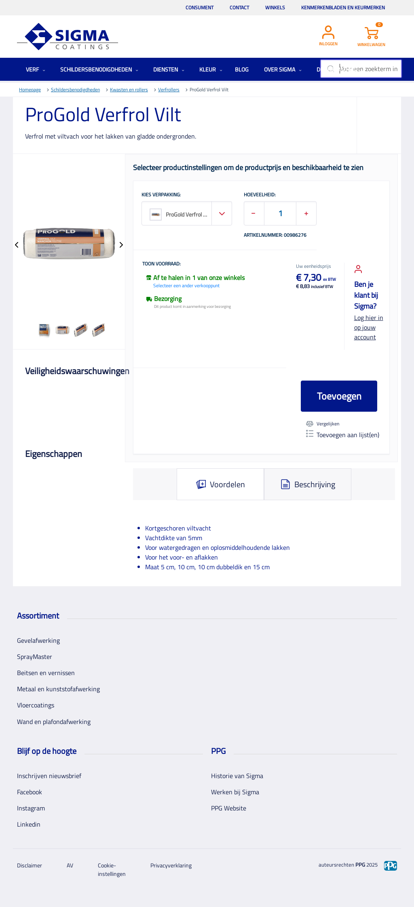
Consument (199, 7)
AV (70, 865)
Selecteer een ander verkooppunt (186, 285)
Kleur (210, 69)
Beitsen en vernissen (46, 673)
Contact (239, 7)
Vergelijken (322, 423)
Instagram (31, 808)
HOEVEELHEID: (260, 195)
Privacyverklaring (171, 865)
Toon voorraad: (161, 264)
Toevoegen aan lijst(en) (342, 435)
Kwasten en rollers (129, 89)
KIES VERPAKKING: (161, 195)
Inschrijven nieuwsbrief (49, 776)
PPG (360, 865)
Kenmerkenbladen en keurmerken (343, 7)
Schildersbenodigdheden (99, 69)
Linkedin (28, 824)
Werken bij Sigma (235, 792)
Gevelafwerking (38, 640)
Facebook (29, 792)
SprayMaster (34, 656)
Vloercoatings (35, 705)
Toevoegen (339, 396)
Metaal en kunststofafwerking (58, 689)
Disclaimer (29, 865)
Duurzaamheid (340, 69)
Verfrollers (169, 89)
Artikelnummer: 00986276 (275, 235)
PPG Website (228, 808)
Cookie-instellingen (112, 869)
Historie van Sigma (237, 776)
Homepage (30, 89)
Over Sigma (283, 69)
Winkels (275, 7)
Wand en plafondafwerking (54, 721)
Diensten (168, 69)
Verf (35, 69)
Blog (242, 69)
